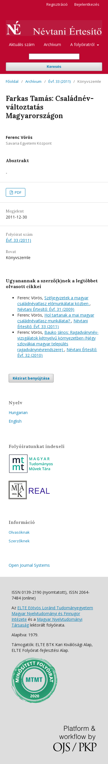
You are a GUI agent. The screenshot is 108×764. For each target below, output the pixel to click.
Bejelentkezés (86, 4)
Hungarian (18, 412)
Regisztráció (57, 4)
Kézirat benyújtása (31, 378)
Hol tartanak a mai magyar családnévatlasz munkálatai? (55, 317)
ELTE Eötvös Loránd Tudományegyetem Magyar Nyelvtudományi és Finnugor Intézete (52, 613)
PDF (17, 192)
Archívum (52, 44)
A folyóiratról (83, 44)
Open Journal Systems (29, 565)
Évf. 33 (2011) (59, 81)
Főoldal (12, 81)
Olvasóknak (19, 532)
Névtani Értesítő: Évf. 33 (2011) (52, 323)
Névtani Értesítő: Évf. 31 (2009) (45, 309)
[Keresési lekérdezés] (54, 56)
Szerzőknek (19, 540)
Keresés (54, 66)
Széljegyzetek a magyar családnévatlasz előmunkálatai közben (53, 300)
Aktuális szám (22, 44)
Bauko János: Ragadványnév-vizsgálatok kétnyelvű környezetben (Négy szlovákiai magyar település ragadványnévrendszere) (57, 341)
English (15, 421)
